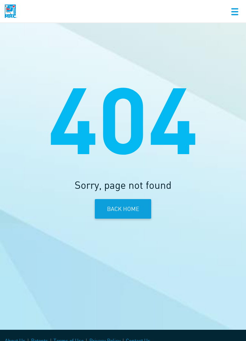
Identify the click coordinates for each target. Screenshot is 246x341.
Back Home (123, 208)
